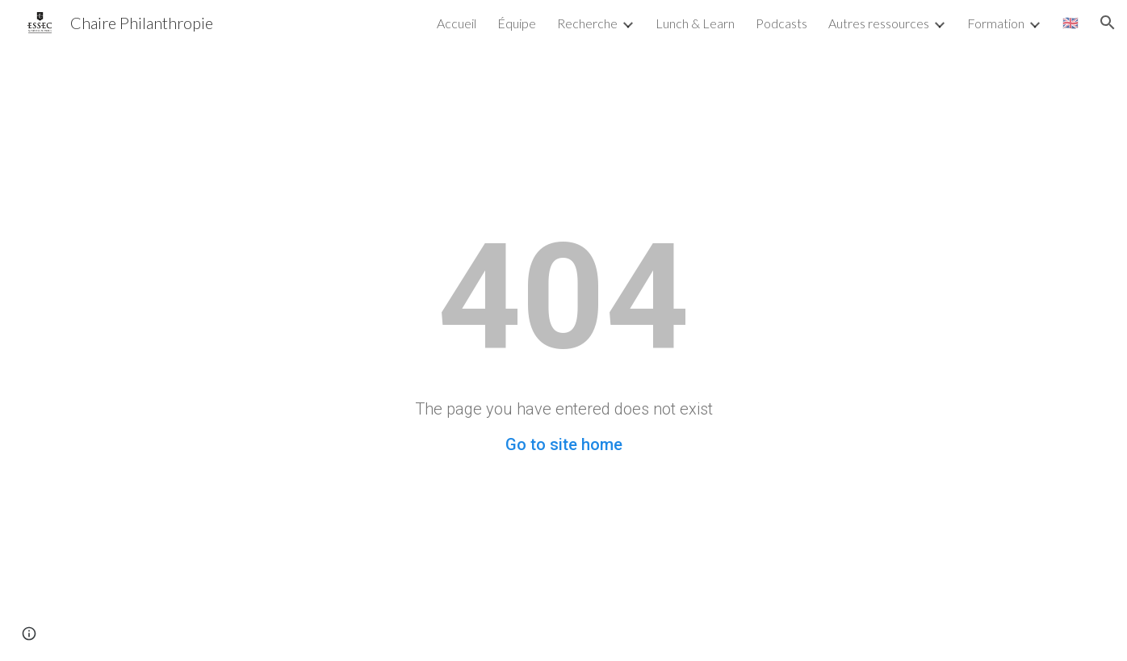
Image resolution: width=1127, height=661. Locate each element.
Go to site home (563, 444)
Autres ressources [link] (878, 23)
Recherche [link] (587, 23)
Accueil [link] (456, 23)
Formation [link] (995, 23)
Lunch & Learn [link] (695, 23)
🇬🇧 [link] (1070, 22)
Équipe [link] (516, 23)
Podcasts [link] (781, 23)
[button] (1107, 22)
